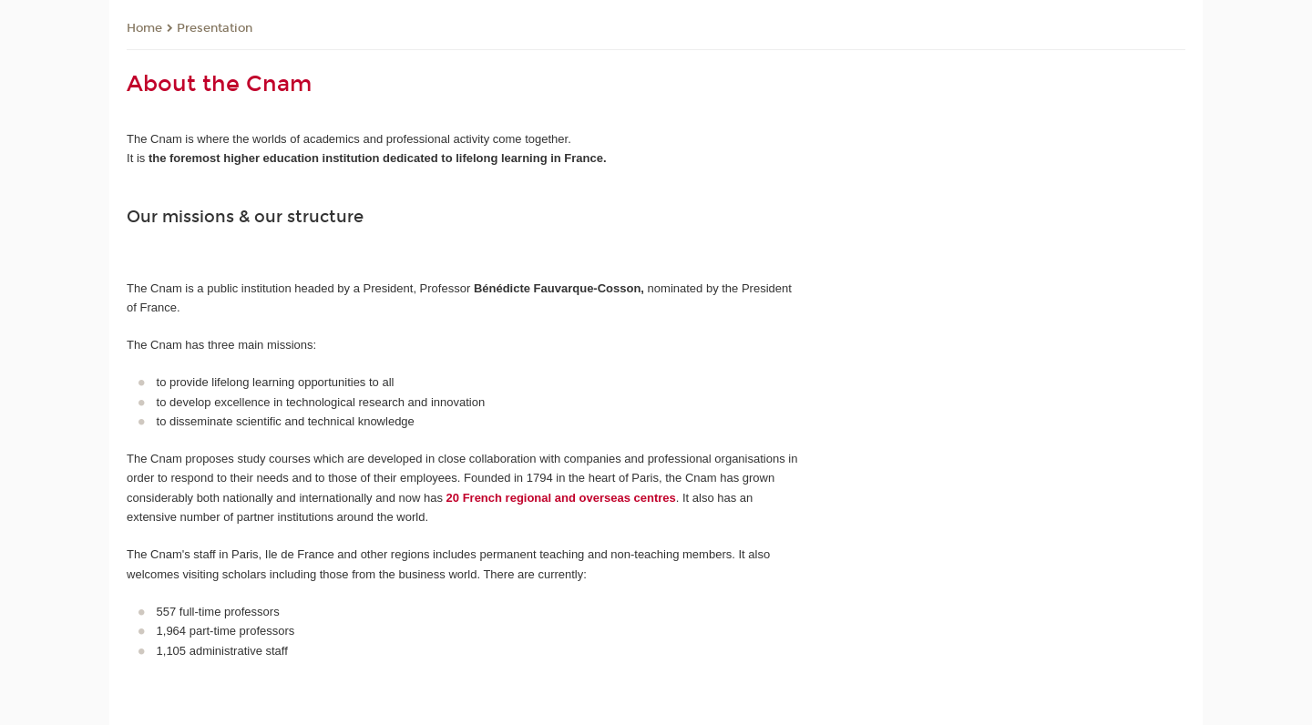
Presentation (214, 28)
